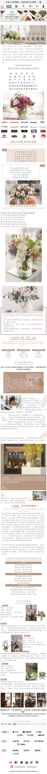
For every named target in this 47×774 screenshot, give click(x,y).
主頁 (15, 731)
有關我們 (27, 731)
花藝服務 (37, 750)
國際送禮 (41, 734)
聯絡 (38, 731)
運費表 (21, 744)
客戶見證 (30, 734)
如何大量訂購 (38, 740)
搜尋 (19, 734)
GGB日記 (16, 753)
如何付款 (26, 740)
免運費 (12, 2)
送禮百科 (26, 750)
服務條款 (16, 750)
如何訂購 (16, 740)
